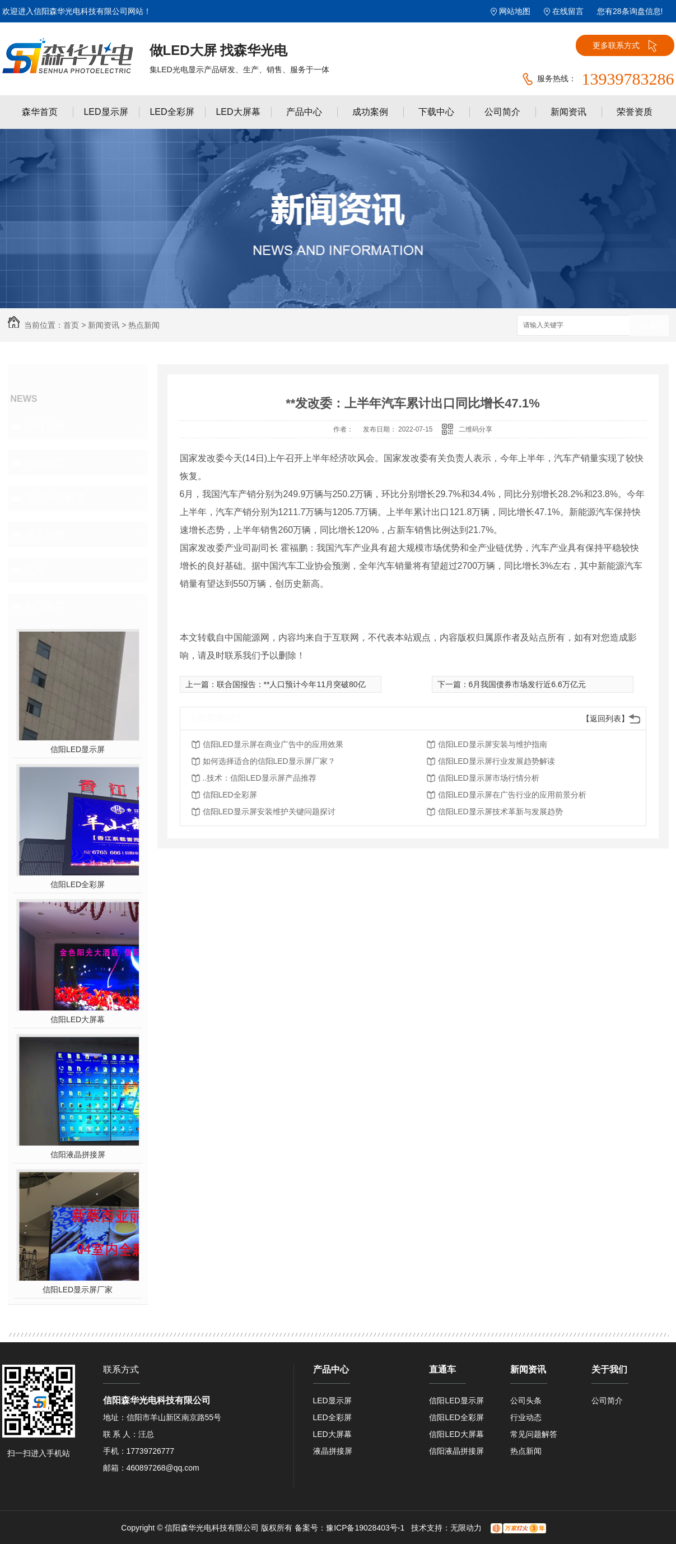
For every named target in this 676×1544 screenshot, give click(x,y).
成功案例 (370, 112)
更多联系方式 (625, 46)
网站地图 (514, 11)
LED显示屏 (105, 112)
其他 (35, 570)
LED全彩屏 (172, 112)
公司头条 (45, 426)
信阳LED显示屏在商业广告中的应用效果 (273, 744)
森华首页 (40, 112)
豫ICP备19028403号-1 (365, 1527)
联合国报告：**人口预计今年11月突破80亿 (291, 684)
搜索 (649, 326)
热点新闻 (144, 325)
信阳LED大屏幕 (77, 1019)
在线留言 (568, 11)
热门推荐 (45, 605)
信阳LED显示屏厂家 (78, 1289)
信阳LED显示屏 (77, 749)
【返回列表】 (605, 718)
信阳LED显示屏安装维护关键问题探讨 (269, 811)
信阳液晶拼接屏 (77, 1154)
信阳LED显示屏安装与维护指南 (492, 744)
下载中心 (436, 112)
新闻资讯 (568, 112)
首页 (71, 325)
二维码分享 (475, 429)
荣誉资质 (634, 112)
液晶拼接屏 (332, 1450)
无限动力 (466, 1527)
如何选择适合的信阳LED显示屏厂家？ (269, 761)
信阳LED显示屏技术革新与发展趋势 (500, 811)
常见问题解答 (55, 498)
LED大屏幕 (238, 112)
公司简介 (502, 112)
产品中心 (304, 112)
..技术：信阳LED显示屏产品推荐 (259, 777)
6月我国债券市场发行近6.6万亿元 (527, 684)
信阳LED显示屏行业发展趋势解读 (496, 761)
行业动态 (45, 462)
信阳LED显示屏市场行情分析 (488, 777)
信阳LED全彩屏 (77, 884)
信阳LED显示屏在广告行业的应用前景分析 (512, 794)
